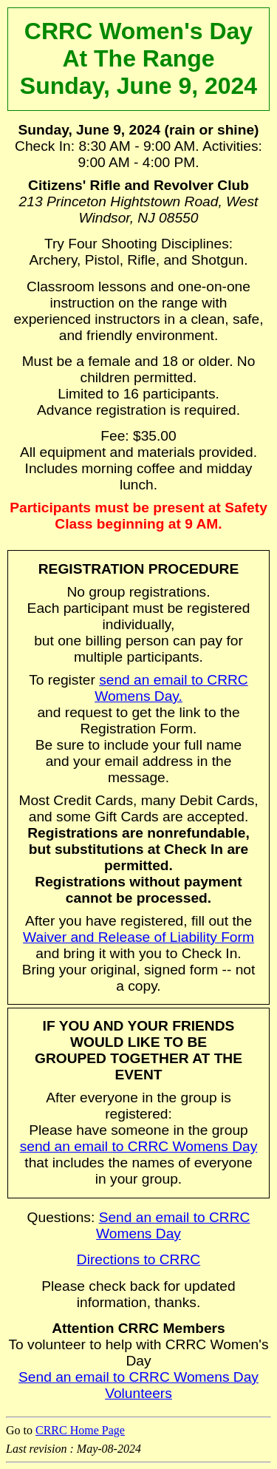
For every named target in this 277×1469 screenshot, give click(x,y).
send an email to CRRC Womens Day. (171, 688)
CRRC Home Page (80, 1430)
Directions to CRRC (138, 1259)
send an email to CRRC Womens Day (139, 1146)
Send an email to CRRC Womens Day (173, 1225)
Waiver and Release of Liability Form (138, 937)
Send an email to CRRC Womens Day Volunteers (138, 1385)
